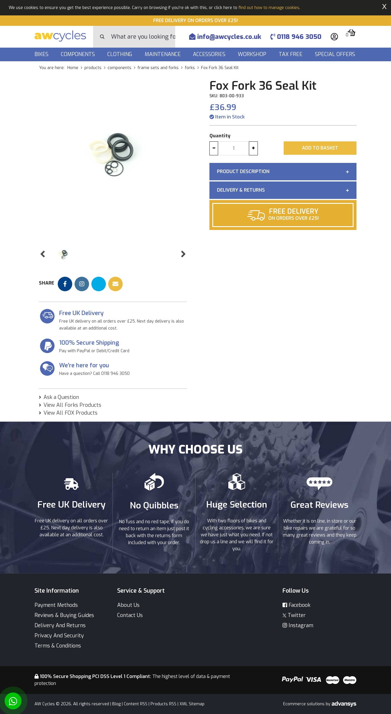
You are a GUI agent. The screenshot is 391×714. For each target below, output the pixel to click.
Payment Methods (56, 605)
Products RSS (163, 704)
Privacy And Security (59, 635)
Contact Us (130, 615)
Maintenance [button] (163, 54)
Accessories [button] (210, 54)
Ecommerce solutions (304, 704)
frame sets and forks (158, 68)
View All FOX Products (70, 412)
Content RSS (135, 704)
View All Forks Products (72, 405)
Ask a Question (61, 397)
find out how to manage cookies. (269, 7)
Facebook (296, 605)
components (119, 68)
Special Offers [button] (335, 54)
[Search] (143, 37)
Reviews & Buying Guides (64, 615)
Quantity (219, 136)
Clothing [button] (120, 54)
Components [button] (78, 54)
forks (190, 68)
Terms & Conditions (58, 645)
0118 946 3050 (295, 36)
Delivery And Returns (60, 625)
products (93, 68)
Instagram (298, 625)
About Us (128, 605)
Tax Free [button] (291, 54)
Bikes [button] (42, 54)
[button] (42, 254)
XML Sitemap (192, 704)
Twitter (294, 615)
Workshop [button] (253, 54)
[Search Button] (102, 37)
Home (72, 68)
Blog (116, 704)
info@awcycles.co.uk (225, 36)
